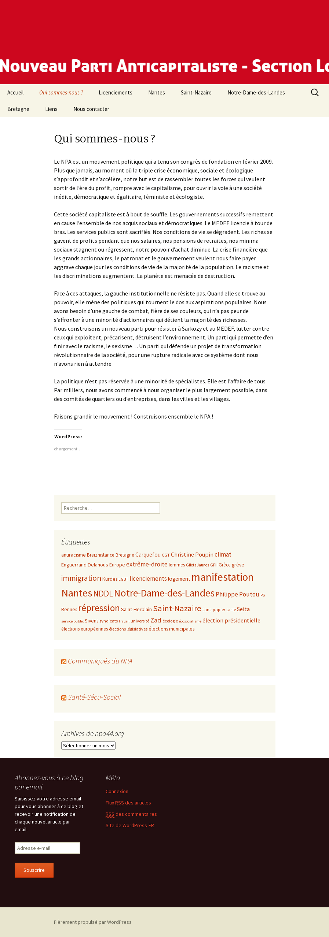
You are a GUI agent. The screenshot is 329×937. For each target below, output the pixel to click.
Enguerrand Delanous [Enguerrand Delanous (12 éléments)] (84, 564)
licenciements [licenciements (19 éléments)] (148, 579)
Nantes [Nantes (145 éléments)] (76, 592)
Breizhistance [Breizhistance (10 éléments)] (100, 555)
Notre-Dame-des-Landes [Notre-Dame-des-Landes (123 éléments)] (164, 593)
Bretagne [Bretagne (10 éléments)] (125, 555)
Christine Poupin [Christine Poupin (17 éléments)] (192, 554)
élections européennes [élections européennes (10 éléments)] (84, 629)
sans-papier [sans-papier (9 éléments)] (213, 609)
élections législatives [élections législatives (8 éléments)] (128, 629)
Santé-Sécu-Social (94, 697)
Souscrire (34, 870)
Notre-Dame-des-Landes (256, 92)
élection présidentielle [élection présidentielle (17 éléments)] (231, 620)
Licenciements (115, 92)
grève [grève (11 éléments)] (238, 564)
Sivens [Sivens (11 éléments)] (91, 620)
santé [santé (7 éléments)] (231, 609)
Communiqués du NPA (100, 660)
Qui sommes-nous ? (61, 92)
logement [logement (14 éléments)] (179, 578)
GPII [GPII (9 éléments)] (213, 565)
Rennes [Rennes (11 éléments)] (69, 609)
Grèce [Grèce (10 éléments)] (225, 565)
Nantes (156, 92)
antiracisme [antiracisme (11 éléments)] (73, 554)
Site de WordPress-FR (130, 825)
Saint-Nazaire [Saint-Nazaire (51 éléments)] (177, 608)
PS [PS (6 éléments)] (262, 595)
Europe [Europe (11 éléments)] (117, 564)
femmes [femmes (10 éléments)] (177, 565)
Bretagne (18, 108)
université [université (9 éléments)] (140, 621)
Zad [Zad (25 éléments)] (155, 620)
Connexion (117, 791)
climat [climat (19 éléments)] (223, 554)
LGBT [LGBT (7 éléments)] (123, 579)
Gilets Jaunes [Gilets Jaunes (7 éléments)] (197, 565)
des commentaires (131, 814)
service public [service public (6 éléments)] (72, 621)
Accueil (15, 92)
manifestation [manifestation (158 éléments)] (222, 577)
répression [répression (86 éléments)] (99, 608)
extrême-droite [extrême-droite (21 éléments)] (147, 564)
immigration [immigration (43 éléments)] (81, 578)
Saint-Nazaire (196, 92)
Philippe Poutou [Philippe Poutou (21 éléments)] (237, 594)
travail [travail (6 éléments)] (124, 621)
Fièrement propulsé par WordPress (93, 922)
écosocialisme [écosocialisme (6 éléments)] (190, 621)
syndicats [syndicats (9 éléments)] (108, 621)
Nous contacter (91, 108)
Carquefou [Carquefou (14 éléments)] (148, 554)
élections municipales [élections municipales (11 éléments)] (171, 628)
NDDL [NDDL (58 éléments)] (103, 593)
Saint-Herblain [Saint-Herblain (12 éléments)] (136, 609)
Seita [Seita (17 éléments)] (243, 609)
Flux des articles (128, 802)
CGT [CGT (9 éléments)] (166, 555)
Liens (51, 108)
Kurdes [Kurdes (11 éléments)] (109, 579)
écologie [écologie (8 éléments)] (170, 621)
